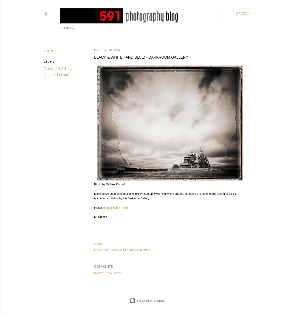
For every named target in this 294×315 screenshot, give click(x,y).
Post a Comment (107, 273)
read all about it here (115, 207)
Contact (70, 28)
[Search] (243, 13)
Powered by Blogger (147, 301)
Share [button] (48, 50)
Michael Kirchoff (56, 75)
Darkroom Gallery (58, 69)
